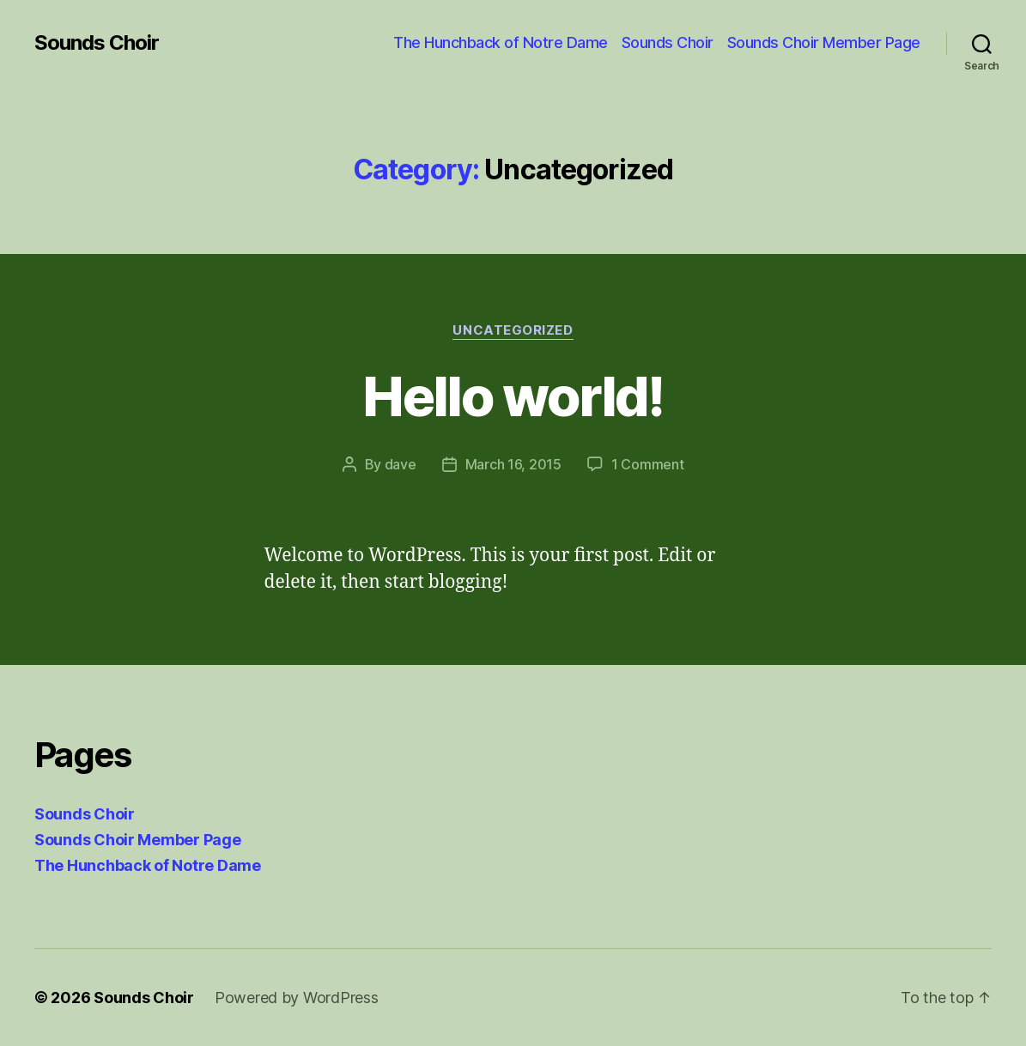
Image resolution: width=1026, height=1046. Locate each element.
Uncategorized (512, 330)
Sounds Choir (96, 43)
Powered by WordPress (297, 998)
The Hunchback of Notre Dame (500, 42)
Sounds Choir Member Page (823, 42)
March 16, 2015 (513, 464)
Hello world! (512, 396)
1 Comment (647, 464)
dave (400, 464)
